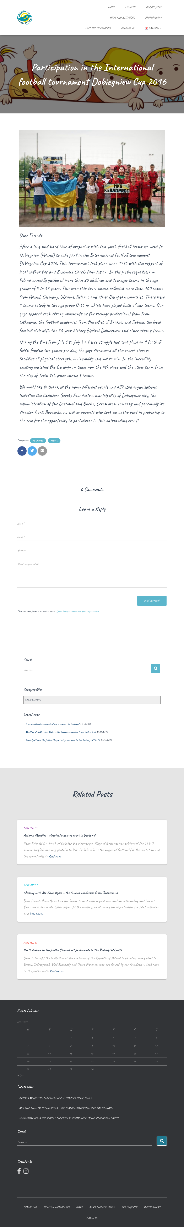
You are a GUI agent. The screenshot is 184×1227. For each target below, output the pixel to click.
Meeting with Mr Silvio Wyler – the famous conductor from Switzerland (61, 732)
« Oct (20, 1075)
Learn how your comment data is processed (77, 611)
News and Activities (122, 17)
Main (111, 7)
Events (54, 440)
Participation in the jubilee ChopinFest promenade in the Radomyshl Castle (63, 740)
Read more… (57, 856)
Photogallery (153, 17)
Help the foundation (98, 28)
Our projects (154, 7)
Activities (38, 440)
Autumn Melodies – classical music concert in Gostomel (52, 724)
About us (130, 7)
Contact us (127, 28)
